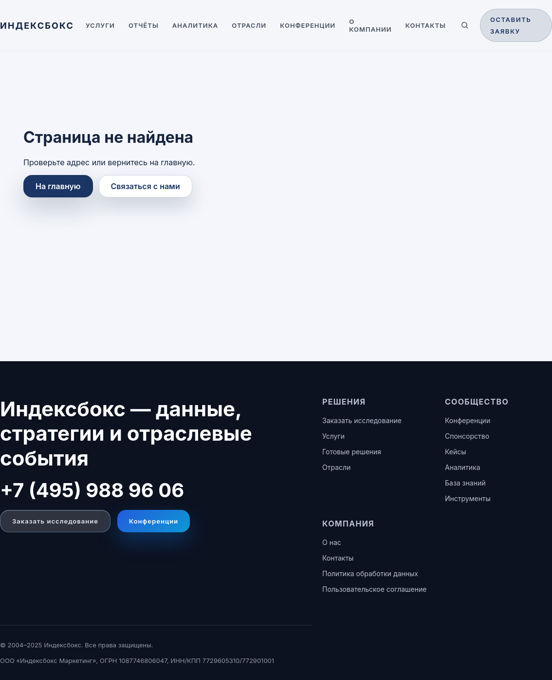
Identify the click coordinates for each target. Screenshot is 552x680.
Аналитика (195, 25)
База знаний (465, 483)
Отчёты (144, 25)
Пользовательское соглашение (374, 589)
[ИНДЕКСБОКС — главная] (37, 25)
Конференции (307, 25)
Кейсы (455, 451)
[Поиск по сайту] (465, 25)
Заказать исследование (55, 521)
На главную (58, 186)
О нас (331, 542)
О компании (370, 25)
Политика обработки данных (370, 573)
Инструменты (468, 498)
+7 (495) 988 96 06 (92, 490)
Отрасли (249, 25)
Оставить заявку (511, 25)
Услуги (100, 25)
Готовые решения (351, 451)
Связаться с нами (145, 186)
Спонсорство (467, 436)
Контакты (425, 25)
